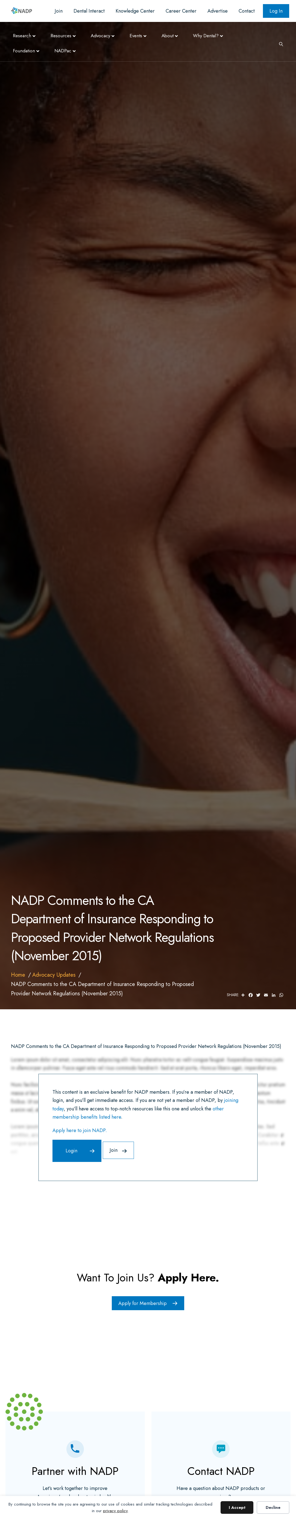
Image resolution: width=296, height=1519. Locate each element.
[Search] (279, 43)
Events (136, 35)
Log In (276, 11)
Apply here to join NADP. (79, 1130)
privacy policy (115, 1511)
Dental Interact (89, 11)
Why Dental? (206, 35)
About (168, 35)
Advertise (217, 11)
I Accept (237, 1507)
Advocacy (100, 35)
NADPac (62, 50)
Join (59, 11)
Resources (61, 35)
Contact (247, 11)
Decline (273, 1507)
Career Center (181, 11)
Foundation (24, 50)
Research (22, 35)
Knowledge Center (135, 11)
